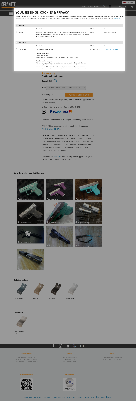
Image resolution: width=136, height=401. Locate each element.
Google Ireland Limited (111, 49)
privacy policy (117, 18)
